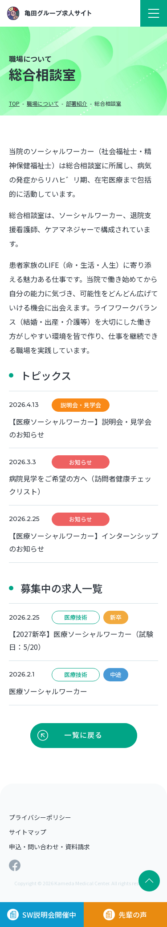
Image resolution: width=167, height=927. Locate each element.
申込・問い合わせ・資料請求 (49, 846)
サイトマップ (27, 832)
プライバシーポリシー (40, 817)
